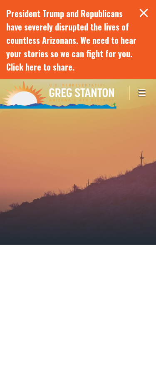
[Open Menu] (142, 93)
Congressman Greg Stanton (58, 94)
